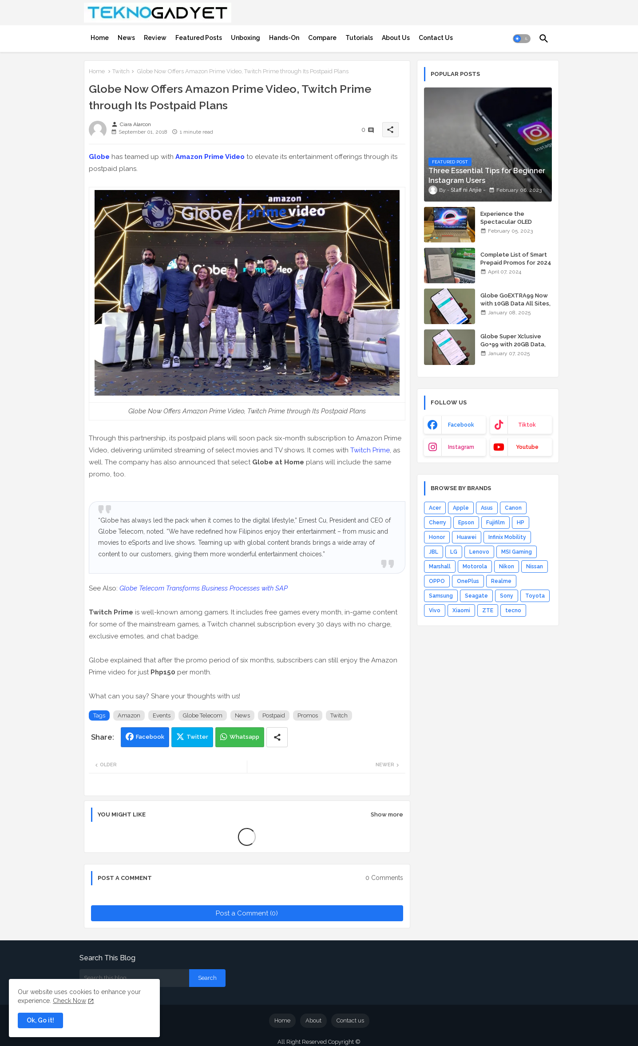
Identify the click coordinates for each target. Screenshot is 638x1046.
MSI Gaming (516, 552)
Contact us (350, 1020)
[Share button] (277, 737)
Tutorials (359, 37)
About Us (396, 37)
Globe (99, 157)
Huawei (466, 537)
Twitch (121, 71)
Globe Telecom (202, 715)
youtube (527, 447)
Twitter (197, 736)
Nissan (534, 566)
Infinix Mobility (507, 537)
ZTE (487, 610)
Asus (487, 508)
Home (100, 37)
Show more (387, 814)
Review (155, 37)
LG (453, 552)
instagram (461, 447)
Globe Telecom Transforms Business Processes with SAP (203, 588)
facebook (461, 425)
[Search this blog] (134, 978)
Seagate (476, 596)
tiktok (527, 425)
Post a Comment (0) (247, 913)
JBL (433, 552)
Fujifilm (495, 522)
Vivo (434, 610)
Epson (466, 522)
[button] (522, 38)
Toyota (535, 596)
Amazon (129, 715)
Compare (322, 37)
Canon (513, 508)
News (126, 37)
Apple (461, 508)
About (313, 1020)
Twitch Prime (370, 450)
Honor (437, 537)
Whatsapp (244, 736)
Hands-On (284, 37)
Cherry (437, 522)
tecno (513, 610)
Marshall (440, 566)
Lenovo (479, 552)
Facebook (150, 736)
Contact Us (436, 37)
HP (520, 522)
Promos (307, 715)
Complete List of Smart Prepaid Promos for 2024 (515, 258)
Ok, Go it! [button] (40, 1020)
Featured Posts (198, 37)
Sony (506, 596)
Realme (501, 581)
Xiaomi (461, 610)
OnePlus (468, 581)
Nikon (506, 566)
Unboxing (245, 37)
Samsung (441, 596)
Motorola (475, 566)
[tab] (99, 37)
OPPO (437, 581)
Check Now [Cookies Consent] (69, 1000)
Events (161, 715)
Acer (435, 508)
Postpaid (273, 715)
